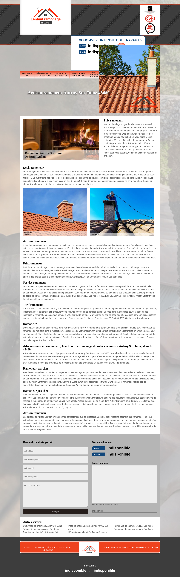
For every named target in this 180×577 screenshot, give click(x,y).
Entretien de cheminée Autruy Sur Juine (41, 532)
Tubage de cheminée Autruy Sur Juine (41, 529)
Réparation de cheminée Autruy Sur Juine (87, 532)
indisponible (121, 447)
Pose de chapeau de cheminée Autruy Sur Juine (88, 527)
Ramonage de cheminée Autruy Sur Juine (133, 525)
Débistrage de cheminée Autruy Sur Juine (42, 525)
